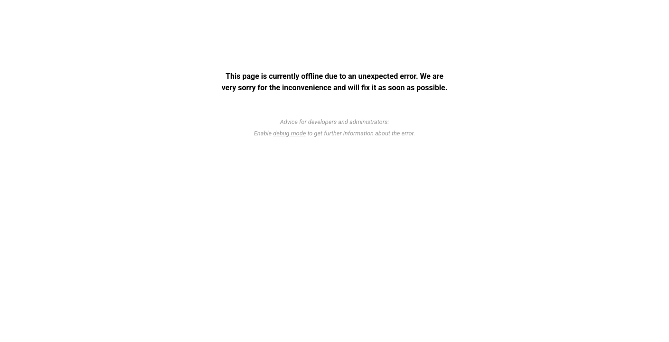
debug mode (289, 133)
